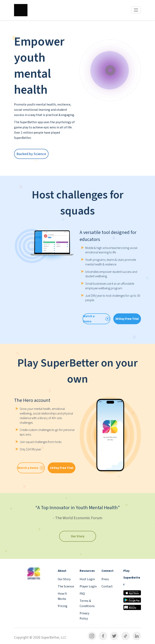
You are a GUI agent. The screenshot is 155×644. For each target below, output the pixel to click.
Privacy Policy (84, 616)
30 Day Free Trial (127, 319)
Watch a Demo (31, 467)
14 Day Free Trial (61, 468)
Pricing (62, 606)
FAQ (82, 593)
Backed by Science (31, 153)
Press (105, 579)
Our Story (77, 536)
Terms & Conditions (87, 603)
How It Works (62, 596)
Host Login (87, 579)
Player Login (88, 586)
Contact (107, 586)
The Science (66, 586)
